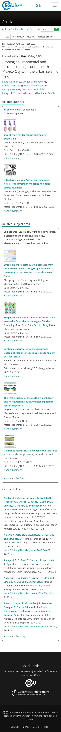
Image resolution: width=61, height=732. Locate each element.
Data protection (41, 727)
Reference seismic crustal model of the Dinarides (30, 450)
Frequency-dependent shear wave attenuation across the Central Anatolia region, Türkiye (29, 319)
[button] (39, 29)
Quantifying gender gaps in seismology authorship (25, 136)
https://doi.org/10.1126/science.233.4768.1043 (29, 593)
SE (38, 5)
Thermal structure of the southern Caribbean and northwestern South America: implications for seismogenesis (29, 401)
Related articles (45, 36)
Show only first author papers (21, 109)
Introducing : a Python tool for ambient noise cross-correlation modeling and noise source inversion (27, 183)
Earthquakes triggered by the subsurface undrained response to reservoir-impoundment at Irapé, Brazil (29, 352)
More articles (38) (14, 478)
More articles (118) (15, 636)
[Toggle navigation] (55, 5)
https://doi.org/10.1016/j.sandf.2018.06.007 (27, 550)
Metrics (30, 36)
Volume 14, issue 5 (22, 29)
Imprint (25, 727)
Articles (6, 29)
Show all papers (13, 113)
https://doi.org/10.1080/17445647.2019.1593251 (30, 626)
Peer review (18, 36)
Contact (14, 727)
